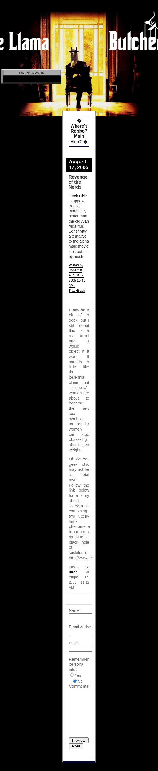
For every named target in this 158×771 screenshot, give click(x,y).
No (79, 681)
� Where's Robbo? (79, 125)
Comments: (79, 686)
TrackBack (77, 290)
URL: (73, 643)
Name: (75, 610)
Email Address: (82, 627)
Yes (78, 675)
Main (79, 136)
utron (73, 572)
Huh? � (79, 141)
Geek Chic (78, 196)
